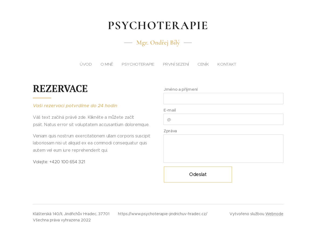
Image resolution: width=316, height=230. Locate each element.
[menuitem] (139, 64)
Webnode (274, 213)
